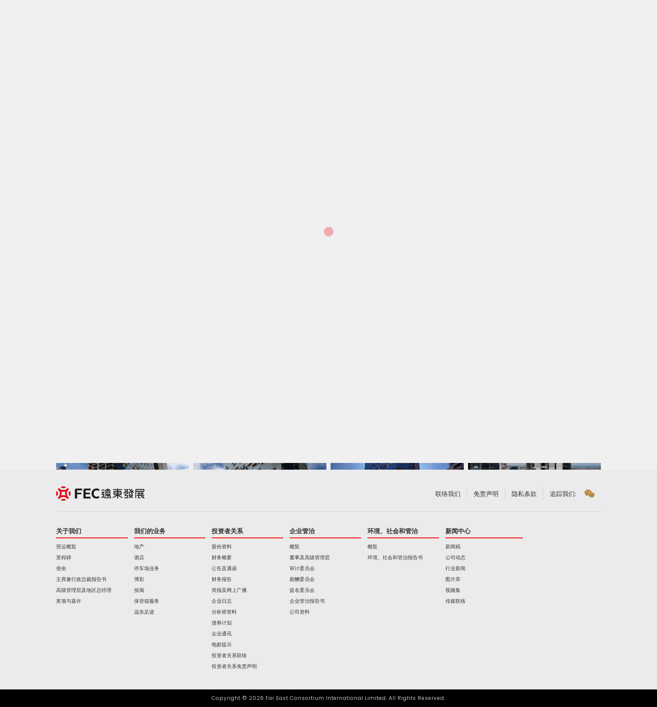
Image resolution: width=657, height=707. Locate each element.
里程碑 (63, 557)
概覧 (295, 546)
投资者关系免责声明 (234, 666)
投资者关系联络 (229, 655)
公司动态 (455, 557)
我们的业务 (150, 531)
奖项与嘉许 (68, 601)
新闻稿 (452, 546)
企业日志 (222, 601)
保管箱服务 (146, 601)
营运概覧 (66, 546)
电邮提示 (222, 644)
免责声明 (486, 494)
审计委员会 (302, 568)
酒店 (139, 557)
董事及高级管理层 (310, 557)
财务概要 (222, 557)
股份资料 (222, 546)
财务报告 (222, 579)
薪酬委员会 (302, 579)
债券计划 (222, 622)
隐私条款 (524, 494)
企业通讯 (222, 633)
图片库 (452, 579)
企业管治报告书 (307, 601)
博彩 (139, 579)
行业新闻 (455, 568)
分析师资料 (224, 611)
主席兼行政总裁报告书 (81, 579)
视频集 (452, 590)
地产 (139, 546)
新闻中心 (458, 531)
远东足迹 (144, 611)
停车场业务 (146, 568)
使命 (61, 568)
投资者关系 (227, 531)
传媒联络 (455, 601)
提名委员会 (302, 590)
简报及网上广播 (229, 590)
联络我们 (447, 494)
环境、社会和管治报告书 (395, 557)
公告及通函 (224, 568)
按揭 (139, 590)
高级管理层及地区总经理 (83, 590)
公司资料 (300, 611)
